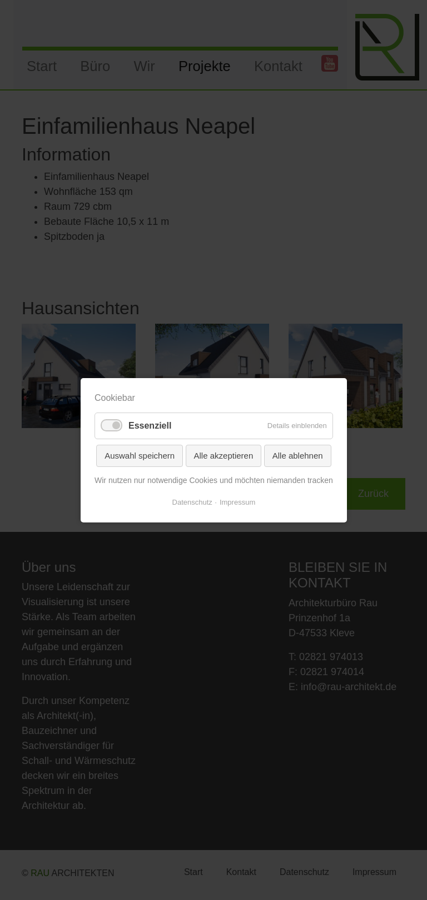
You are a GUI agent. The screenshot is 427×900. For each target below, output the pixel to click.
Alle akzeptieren (223, 455)
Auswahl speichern (140, 455)
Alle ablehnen (297, 455)
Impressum (237, 501)
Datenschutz (192, 501)
